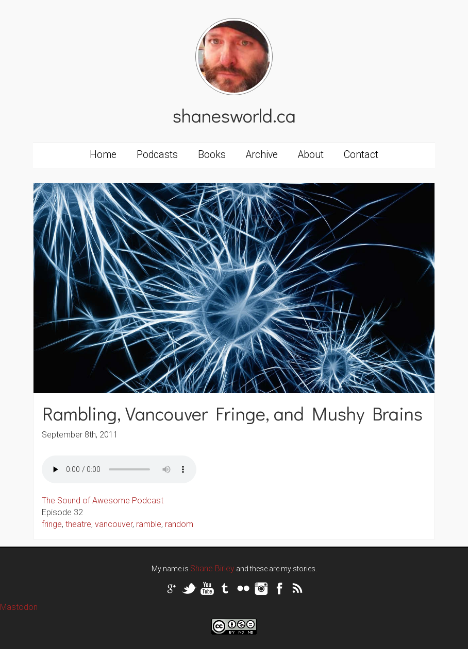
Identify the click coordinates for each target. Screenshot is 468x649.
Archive (262, 155)
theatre (78, 524)
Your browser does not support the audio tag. (119, 469)
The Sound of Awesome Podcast (102, 500)
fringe (52, 524)
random (179, 524)
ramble (148, 524)
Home (103, 155)
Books (212, 155)
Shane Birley (212, 568)
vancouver (113, 524)
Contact (361, 155)
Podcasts (157, 155)
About (311, 155)
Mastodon (19, 607)
